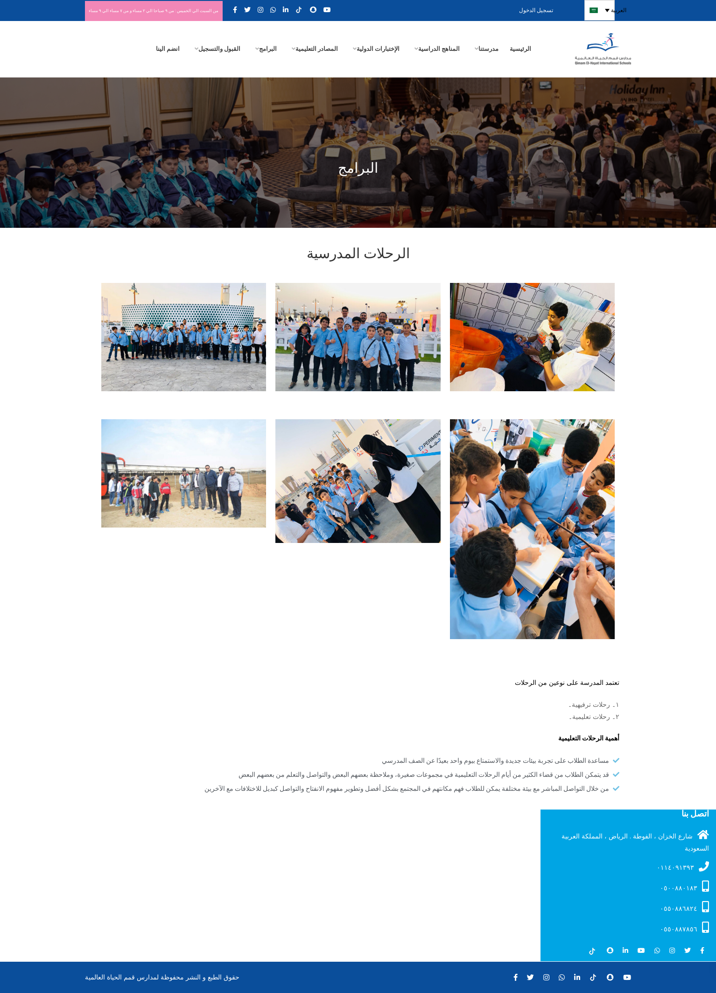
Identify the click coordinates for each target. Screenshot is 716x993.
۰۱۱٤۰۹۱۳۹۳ (683, 866)
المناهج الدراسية (439, 48)
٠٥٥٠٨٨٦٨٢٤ (684, 907)
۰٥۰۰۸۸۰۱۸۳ (684, 886)
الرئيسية (520, 48)
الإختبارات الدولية (378, 48)
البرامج (268, 48)
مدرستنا (488, 48)
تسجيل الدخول (550, 10)
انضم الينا (168, 48)
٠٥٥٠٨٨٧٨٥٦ (684, 927)
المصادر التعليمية (316, 48)
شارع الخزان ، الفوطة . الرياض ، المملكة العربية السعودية (635, 840)
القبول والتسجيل (219, 48)
